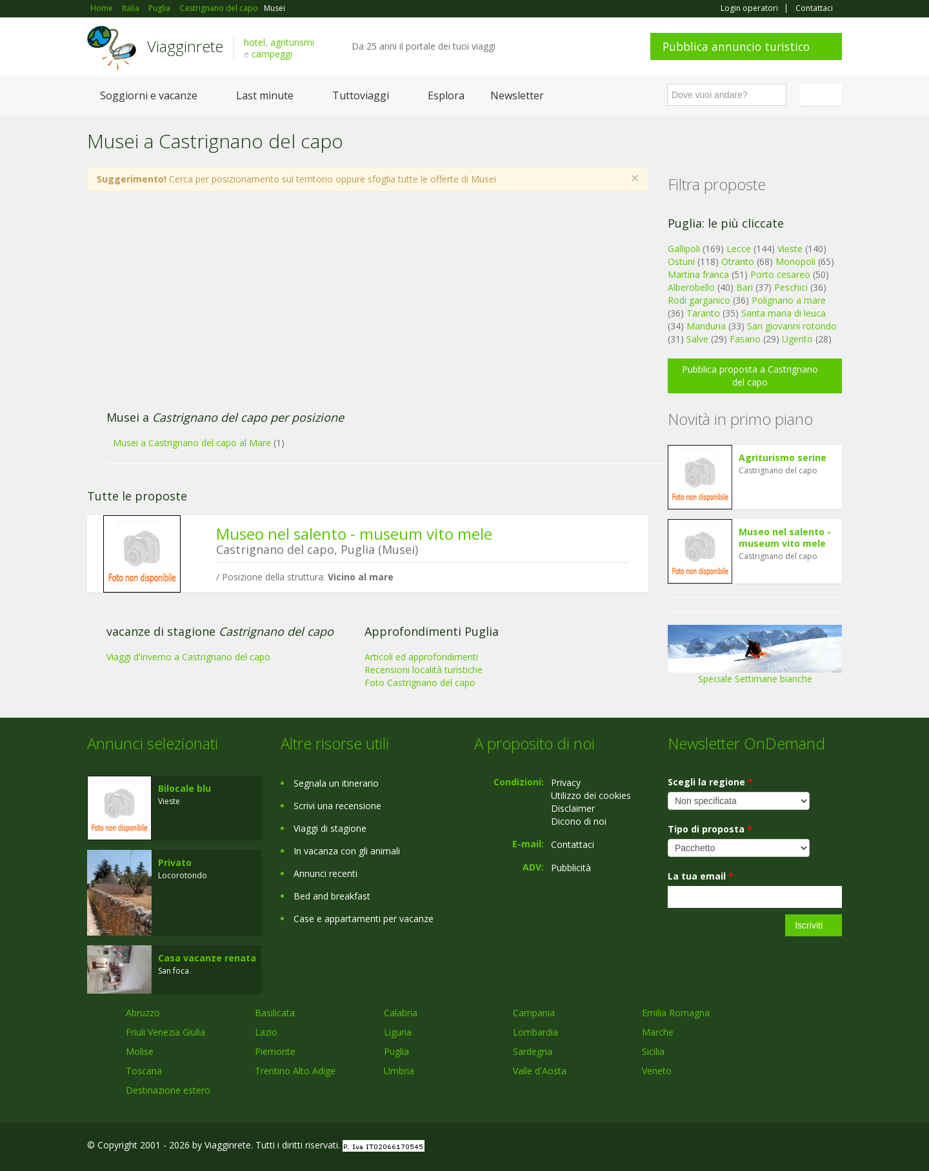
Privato (175, 862)
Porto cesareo (780, 274)
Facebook (744, 1147)
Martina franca (698, 274)
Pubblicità (571, 867)
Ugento (797, 339)
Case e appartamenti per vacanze (364, 918)
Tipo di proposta (710, 829)
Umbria (399, 1071)
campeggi (272, 54)
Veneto (657, 1071)
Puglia (396, 1051)
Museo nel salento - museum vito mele (354, 533)
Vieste (790, 248)
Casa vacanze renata (207, 958)
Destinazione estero (168, 1090)
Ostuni (681, 261)
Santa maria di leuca (783, 313)
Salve (697, 339)
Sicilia (653, 1051)
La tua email (701, 876)
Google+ (772, 1147)
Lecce (738, 248)
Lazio (266, 1032)
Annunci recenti (325, 873)
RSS (835, 1147)
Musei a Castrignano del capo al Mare (192, 443)
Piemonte (275, 1051)
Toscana (144, 1071)
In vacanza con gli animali (347, 851)
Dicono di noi (578, 821)
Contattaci (814, 8)
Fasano (745, 339)
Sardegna (532, 1051)
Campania (534, 1013)
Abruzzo (143, 1013)
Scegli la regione (710, 782)
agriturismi (292, 42)
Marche (658, 1032)
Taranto (703, 313)
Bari (744, 287)
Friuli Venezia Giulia (165, 1032)
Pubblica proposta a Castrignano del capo (750, 375)
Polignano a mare (789, 300)
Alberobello (691, 287)
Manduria (706, 326)
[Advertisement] (354, 307)
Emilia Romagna (676, 1013)
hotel (254, 42)
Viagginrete (185, 46)
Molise (140, 1051)
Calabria (400, 1013)
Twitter (804, 1147)
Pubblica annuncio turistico (736, 46)
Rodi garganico (699, 300)
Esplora (446, 95)
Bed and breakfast (332, 896)
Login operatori (749, 8)
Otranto (737, 261)
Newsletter (517, 95)
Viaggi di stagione (330, 828)
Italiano (822, 95)
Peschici (791, 287)
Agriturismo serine (782, 457)
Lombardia (535, 1032)
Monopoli (795, 261)
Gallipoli (684, 248)
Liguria (398, 1032)
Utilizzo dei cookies (591, 795)
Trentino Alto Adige (295, 1071)
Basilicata (275, 1013)
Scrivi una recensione (337, 806)
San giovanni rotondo (792, 326)
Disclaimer (573, 808)
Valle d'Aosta (539, 1071)
